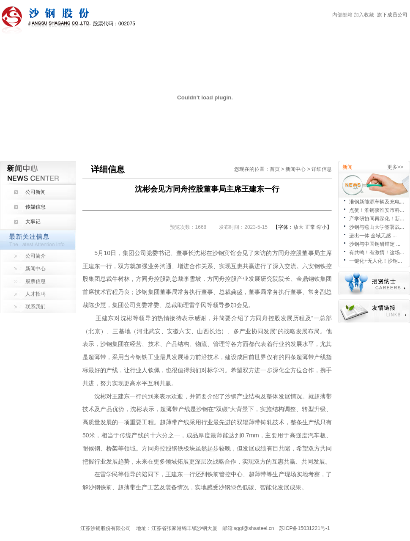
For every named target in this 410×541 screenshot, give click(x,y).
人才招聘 (35, 294)
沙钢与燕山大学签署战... (376, 227)
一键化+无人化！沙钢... (375, 261)
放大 (298, 227)
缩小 (322, 227)
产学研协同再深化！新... (376, 219)
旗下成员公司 (392, 15)
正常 (310, 227)
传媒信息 (35, 207)
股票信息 (35, 281)
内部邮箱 (342, 15)
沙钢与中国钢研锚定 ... (374, 244)
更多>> (395, 167)
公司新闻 (35, 192)
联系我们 (35, 307)
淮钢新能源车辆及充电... (376, 202)
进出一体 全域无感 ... (373, 236)
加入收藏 (364, 15)
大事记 (33, 222)
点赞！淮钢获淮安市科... (376, 210)
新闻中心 (35, 269)
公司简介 (35, 256)
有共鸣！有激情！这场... (376, 252)
